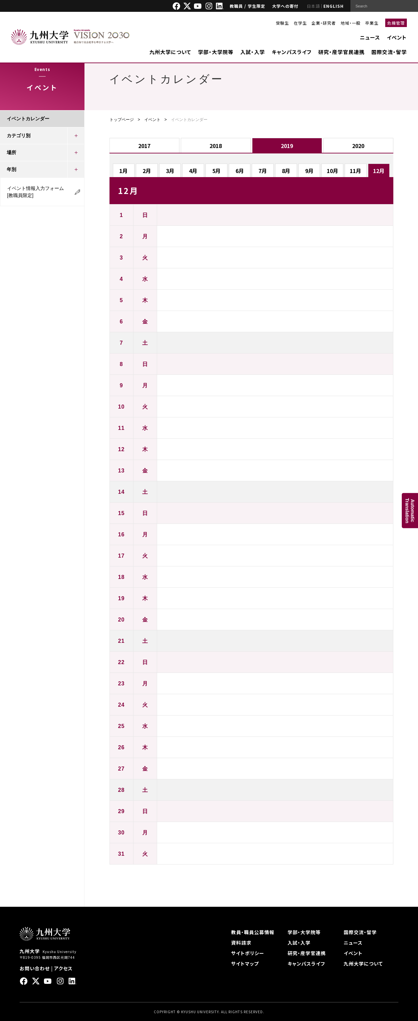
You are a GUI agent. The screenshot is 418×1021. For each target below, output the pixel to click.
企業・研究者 (324, 23)
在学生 (300, 23)
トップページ (121, 119)
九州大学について (170, 51)
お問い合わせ (35, 968)
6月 (240, 171)
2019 (287, 146)
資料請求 (241, 942)
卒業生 (371, 23)
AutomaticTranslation (409, 510)
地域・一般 (351, 23)
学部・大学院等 (215, 51)
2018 (216, 146)
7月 (263, 171)
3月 (170, 171)
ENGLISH (333, 6)
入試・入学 (252, 51)
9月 (309, 171)
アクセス (63, 968)
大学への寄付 (285, 6)
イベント (397, 37)
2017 (144, 146)
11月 (355, 171)
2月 (147, 171)
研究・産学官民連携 (341, 51)
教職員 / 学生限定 (247, 6)
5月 (216, 171)
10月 (332, 171)
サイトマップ (245, 963)
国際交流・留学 (389, 51)
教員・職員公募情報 (252, 932)
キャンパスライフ (292, 51)
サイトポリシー (247, 953)
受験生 (282, 23)
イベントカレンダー (28, 118)
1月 (123, 171)
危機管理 (396, 23)
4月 (193, 171)
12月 (379, 171)
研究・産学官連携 (307, 953)
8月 (286, 171)
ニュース (370, 37)
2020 (358, 146)
